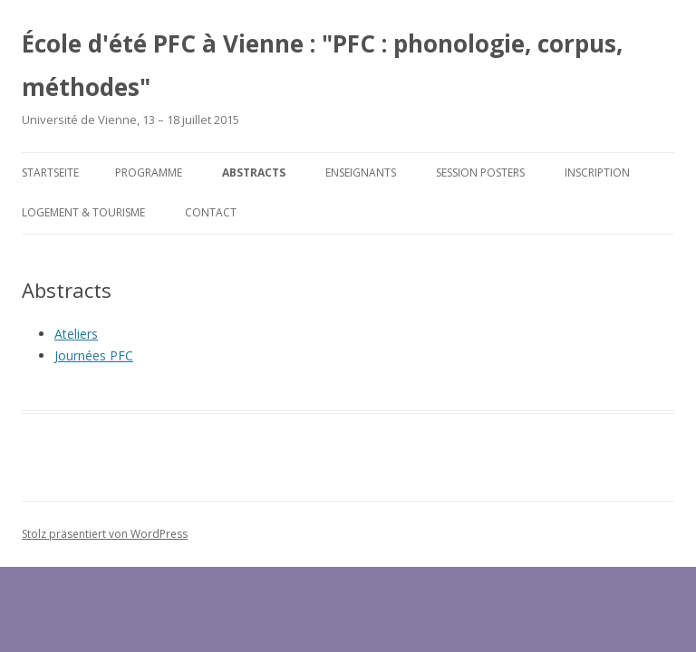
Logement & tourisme (83, 212)
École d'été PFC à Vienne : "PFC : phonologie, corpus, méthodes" (322, 65)
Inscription (597, 172)
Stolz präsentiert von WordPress (105, 534)
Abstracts (253, 172)
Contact (211, 212)
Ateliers (76, 333)
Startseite (50, 172)
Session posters (480, 172)
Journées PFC (93, 355)
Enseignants (360, 172)
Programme (148, 172)
